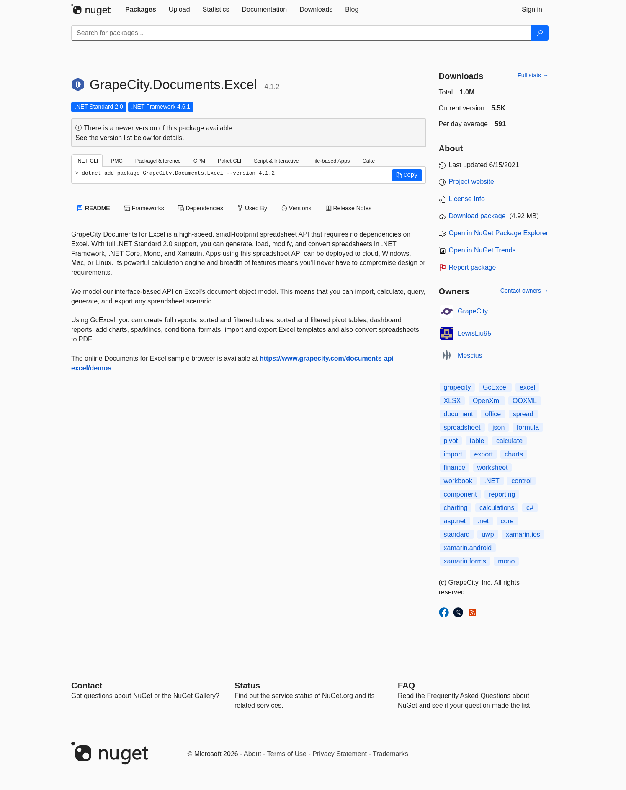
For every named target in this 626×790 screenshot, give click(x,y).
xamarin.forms (465, 561)
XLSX (452, 400)
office (493, 414)
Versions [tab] (296, 208)
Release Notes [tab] (349, 208)
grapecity (457, 387)
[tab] (140, 9)
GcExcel (495, 387)
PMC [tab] (116, 161)
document (458, 414)
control (521, 480)
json (498, 427)
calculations (497, 507)
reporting (502, 494)
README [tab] (93, 208)
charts (514, 454)
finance (455, 467)
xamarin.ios (523, 534)
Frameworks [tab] (144, 208)
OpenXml (487, 400)
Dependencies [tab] (200, 208)
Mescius (470, 355)
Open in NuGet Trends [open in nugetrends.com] (482, 250)
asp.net (455, 521)
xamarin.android (468, 547)
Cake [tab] (368, 161)
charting (456, 507)
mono (506, 561)
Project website (472, 181)
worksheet (492, 467)
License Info (467, 198)
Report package (472, 267)
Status (247, 685)
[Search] (540, 33)
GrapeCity (473, 311)
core (507, 521)
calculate (509, 440)
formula (528, 427)
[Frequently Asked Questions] (406, 685)
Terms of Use (287, 753)
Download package (477, 215)
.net (483, 521)
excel (527, 387)
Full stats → (533, 75)
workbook (458, 480)
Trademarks (390, 753)
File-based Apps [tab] (331, 161)
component (460, 494)
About (252, 753)
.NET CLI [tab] (87, 161)
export (483, 454)
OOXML (525, 400)
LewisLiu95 (474, 333)
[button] (407, 175)
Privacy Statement (339, 753)
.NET (491, 480)
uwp (488, 534)
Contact (86, 685)
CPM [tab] (199, 161)
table (477, 440)
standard (457, 534)
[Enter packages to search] (301, 33)
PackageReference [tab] (158, 161)
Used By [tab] (252, 208)
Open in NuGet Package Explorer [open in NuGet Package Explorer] (498, 233)
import (453, 454)
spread (523, 414)
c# (529, 507)
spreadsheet (462, 427)
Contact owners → (524, 290)
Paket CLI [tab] (229, 161)
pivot (451, 440)
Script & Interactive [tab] (276, 161)
